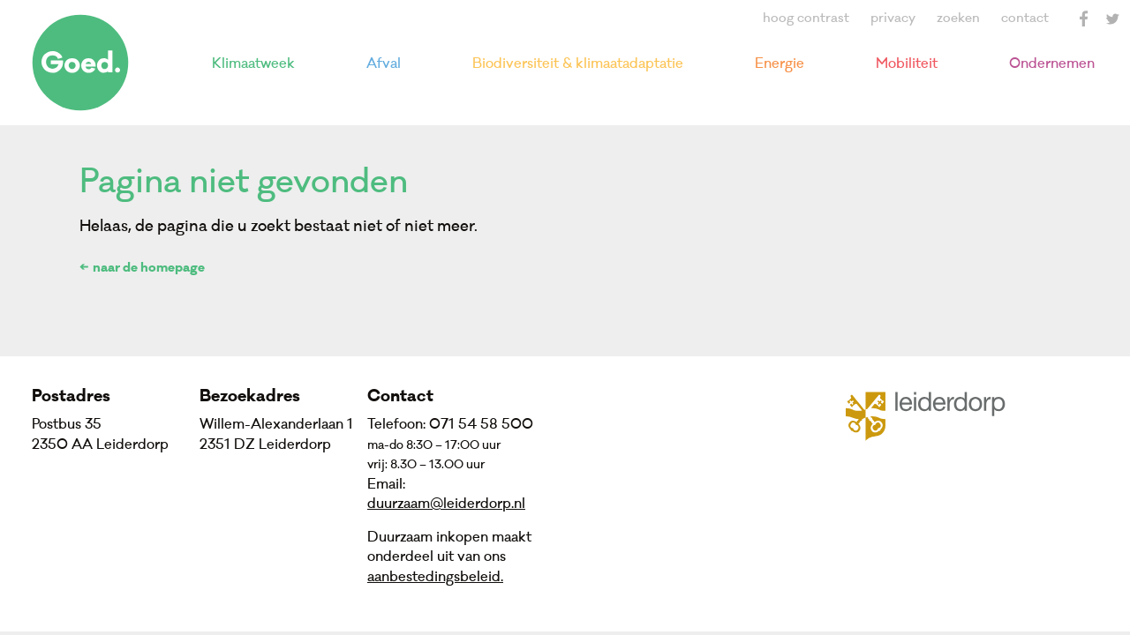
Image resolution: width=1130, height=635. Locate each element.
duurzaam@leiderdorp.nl (446, 503)
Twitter (1112, 18)
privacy (892, 18)
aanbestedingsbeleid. (435, 577)
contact (1025, 18)
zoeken (958, 18)
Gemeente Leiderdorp (936, 414)
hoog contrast (806, 18)
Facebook (1084, 18)
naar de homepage (149, 269)
